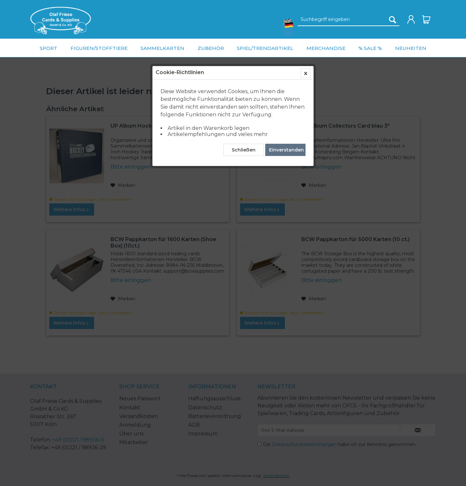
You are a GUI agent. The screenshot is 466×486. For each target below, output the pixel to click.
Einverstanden (286, 150)
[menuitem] (60, 20)
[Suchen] (392, 19)
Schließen (244, 150)
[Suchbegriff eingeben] (348, 19)
